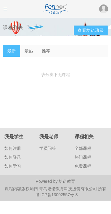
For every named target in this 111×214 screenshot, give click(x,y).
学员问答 (47, 148)
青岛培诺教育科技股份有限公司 (68, 188)
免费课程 (83, 166)
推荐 (46, 50)
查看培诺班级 (91, 30)
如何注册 (12, 148)
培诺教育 (67, 181)
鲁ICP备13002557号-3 (57, 194)
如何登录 (12, 157)
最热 (29, 50)
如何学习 (12, 166)
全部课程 (83, 148)
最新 (11, 50)
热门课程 (83, 157)
